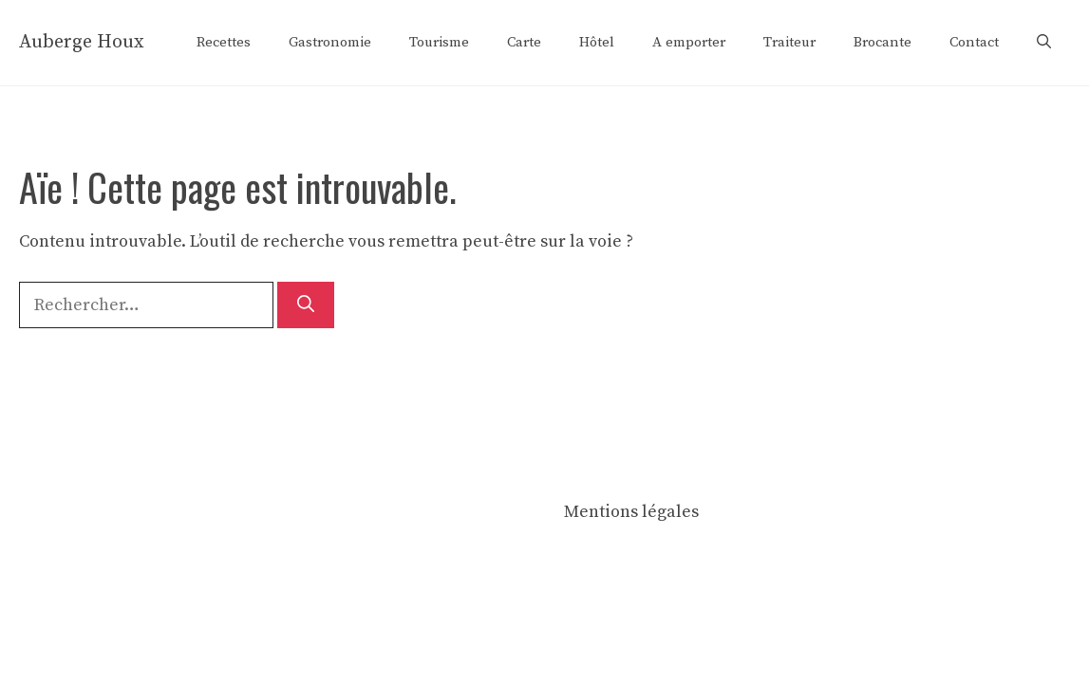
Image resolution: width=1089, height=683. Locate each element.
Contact (974, 42)
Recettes (224, 42)
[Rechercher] (305, 305)
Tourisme (439, 42)
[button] (1044, 42)
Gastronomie (330, 42)
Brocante (882, 42)
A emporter (688, 42)
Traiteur (789, 42)
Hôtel (596, 42)
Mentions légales (631, 512)
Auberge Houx (81, 42)
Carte (524, 42)
